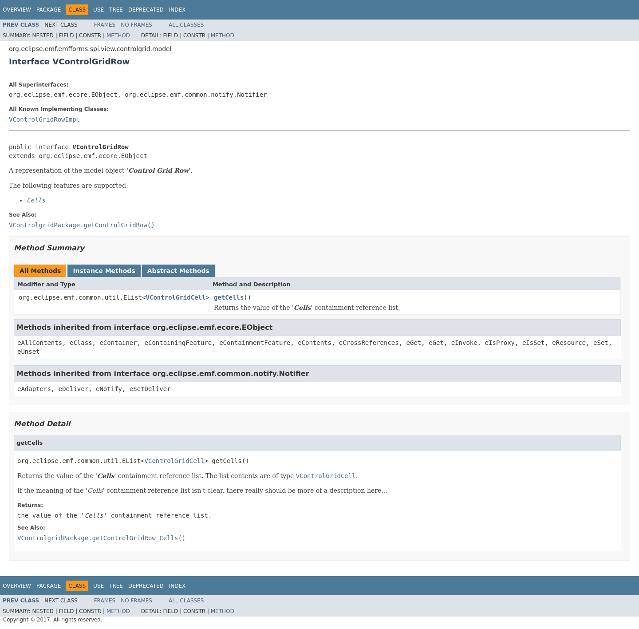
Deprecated (146, 10)
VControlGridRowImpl (44, 119)
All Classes (186, 25)
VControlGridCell (176, 297)
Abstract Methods (178, 270)
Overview (17, 10)
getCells (229, 297)
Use (98, 10)
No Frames (136, 25)
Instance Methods (104, 270)
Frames (105, 25)
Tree (116, 10)
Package (48, 10)
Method (118, 35)
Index (177, 10)
